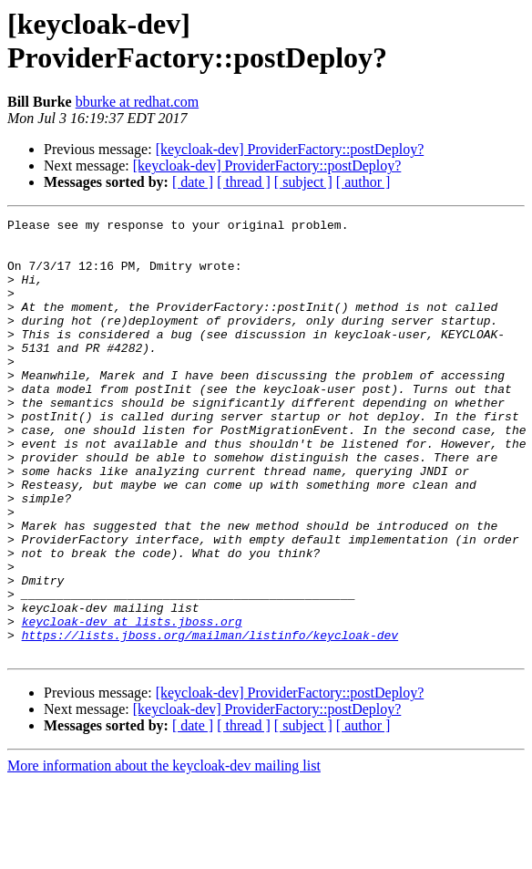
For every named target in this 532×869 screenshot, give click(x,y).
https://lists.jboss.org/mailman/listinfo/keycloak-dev (210, 719)
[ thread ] (244, 182)
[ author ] (363, 182)
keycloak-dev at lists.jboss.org (132, 703)
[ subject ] (303, 182)
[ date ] (192, 182)
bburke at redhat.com (138, 101)
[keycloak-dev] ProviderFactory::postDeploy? (290, 149)
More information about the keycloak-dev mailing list (164, 853)
